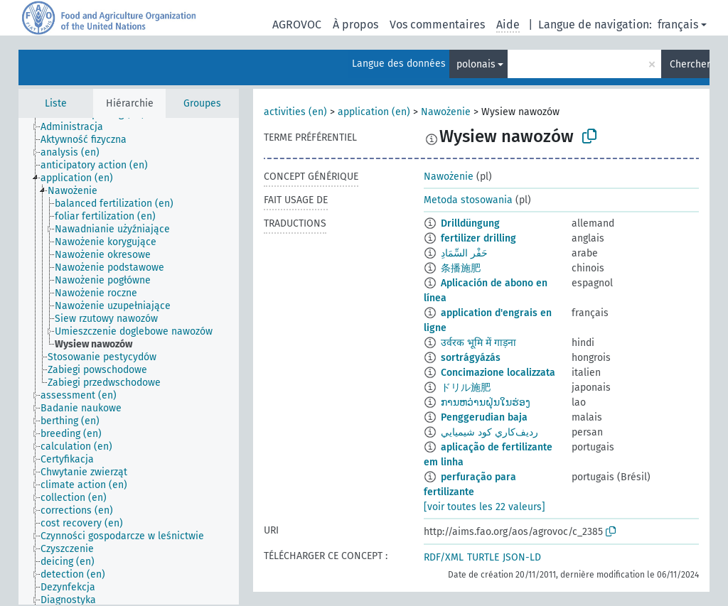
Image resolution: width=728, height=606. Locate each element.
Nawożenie (446, 112)
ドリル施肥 (466, 388)
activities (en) (295, 112)
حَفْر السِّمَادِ (464, 253)
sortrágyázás (470, 358)
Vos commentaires (437, 24)
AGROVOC (296, 24)
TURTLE (483, 557)
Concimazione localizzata (498, 373)
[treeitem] (78, 127)
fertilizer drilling (478, 238)
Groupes (202, 103)
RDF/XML (444, 557)
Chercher (690, 64)
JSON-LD (522, 557)
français (678, 24)
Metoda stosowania (468, 200)
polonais (476, 64)
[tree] (128, 361)
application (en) (374, 112)
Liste (56, 103)
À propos (355, 24)
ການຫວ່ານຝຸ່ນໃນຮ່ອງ (485, 402)
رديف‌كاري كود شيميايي (489, 432)
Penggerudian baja (484, 417)
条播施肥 (461, 268)
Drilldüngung (470, 223)
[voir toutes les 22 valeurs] (484, 507)
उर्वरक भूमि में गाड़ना (478, 343)
